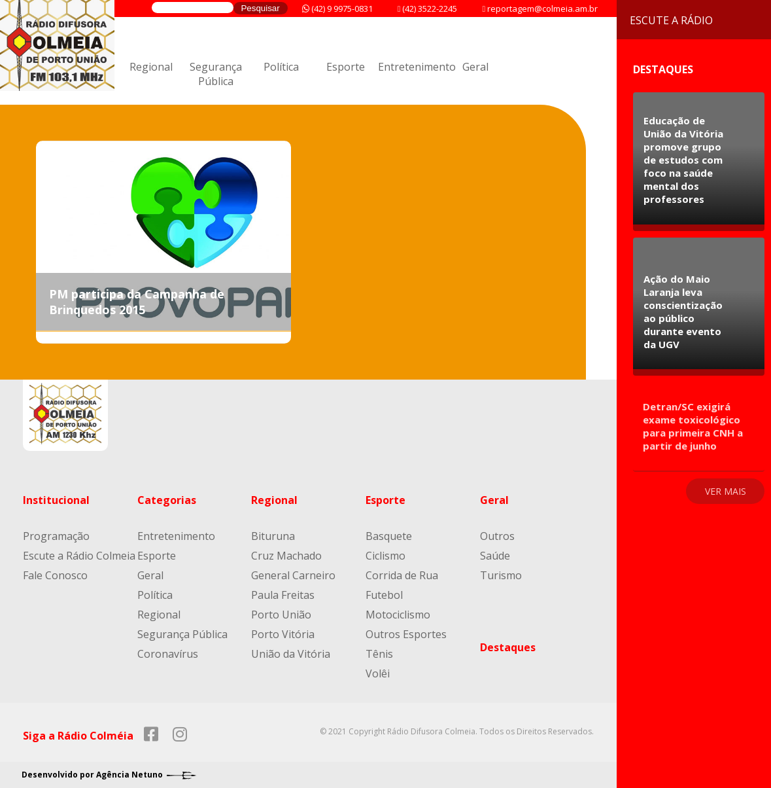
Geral (475, 67)
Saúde (495, 555)
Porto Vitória (283, 634)
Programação (56, 536)
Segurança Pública (216, 74)
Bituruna (273, 536)
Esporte (345, 67)
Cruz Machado (286, 555)
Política (281, 67)
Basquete (389, 536)
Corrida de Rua (402, 575)
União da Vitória (290, 654)
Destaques (508, 647)
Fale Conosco (55, 575)
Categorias (166, 500)
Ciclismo (385, 555)
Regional (151, 67)
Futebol (384, 595)
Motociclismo (398, 614)
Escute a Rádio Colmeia (79, 555)
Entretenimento (417, 67)
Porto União (281, 614)
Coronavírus (167, 654)
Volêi (378, 673)
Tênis (379, 654)
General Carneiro (293, 575)
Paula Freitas (283, 595)
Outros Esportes (406, 634)
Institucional (56, 500)
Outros (497, 536)
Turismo (501, 575)
